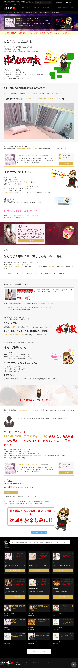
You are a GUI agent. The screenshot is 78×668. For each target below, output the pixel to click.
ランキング (41, 8)
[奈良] (54, 591)
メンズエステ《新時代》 (34, 588)
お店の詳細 (66, 163)
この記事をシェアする (39, 532)
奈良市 (57, 591)
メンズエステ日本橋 (32, 641)
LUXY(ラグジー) (56, 641)
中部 (11, 1)
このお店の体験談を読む (14, 570)
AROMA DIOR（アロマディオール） (26, 20)
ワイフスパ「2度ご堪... (58, 627)
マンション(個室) (42, 565)
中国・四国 (25, 1)
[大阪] (6, 565)
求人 (29, 1)
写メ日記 (65, 8)
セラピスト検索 (31, 8)
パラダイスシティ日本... (9, 613)
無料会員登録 (57, 1)
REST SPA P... (7, 641)
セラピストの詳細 (30, 240)
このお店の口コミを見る (10, 492)
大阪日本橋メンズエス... (33, 613)
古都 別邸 (7, 588)
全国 (5, 1)
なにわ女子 (6, 627)
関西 (9, 1)
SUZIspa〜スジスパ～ (34, 562)
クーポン (47, 8)
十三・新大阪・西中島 (13, 565)
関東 (7, 1)
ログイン (69, 1)
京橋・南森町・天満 (12, 591)
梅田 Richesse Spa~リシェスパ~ (60, 562)
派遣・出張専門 (66, 565)
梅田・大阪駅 (35, 565)
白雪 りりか (17, 215)
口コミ (54, 8)
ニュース (71, 8)
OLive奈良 (55, 588)
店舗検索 (23, 8)
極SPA (6, 562)
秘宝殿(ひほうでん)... (33, 627)
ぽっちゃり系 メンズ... (58, 613)
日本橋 (33, 591)
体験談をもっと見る (39, 651)
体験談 (59, 8)
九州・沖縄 (20, 1)
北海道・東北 (15, 1)
